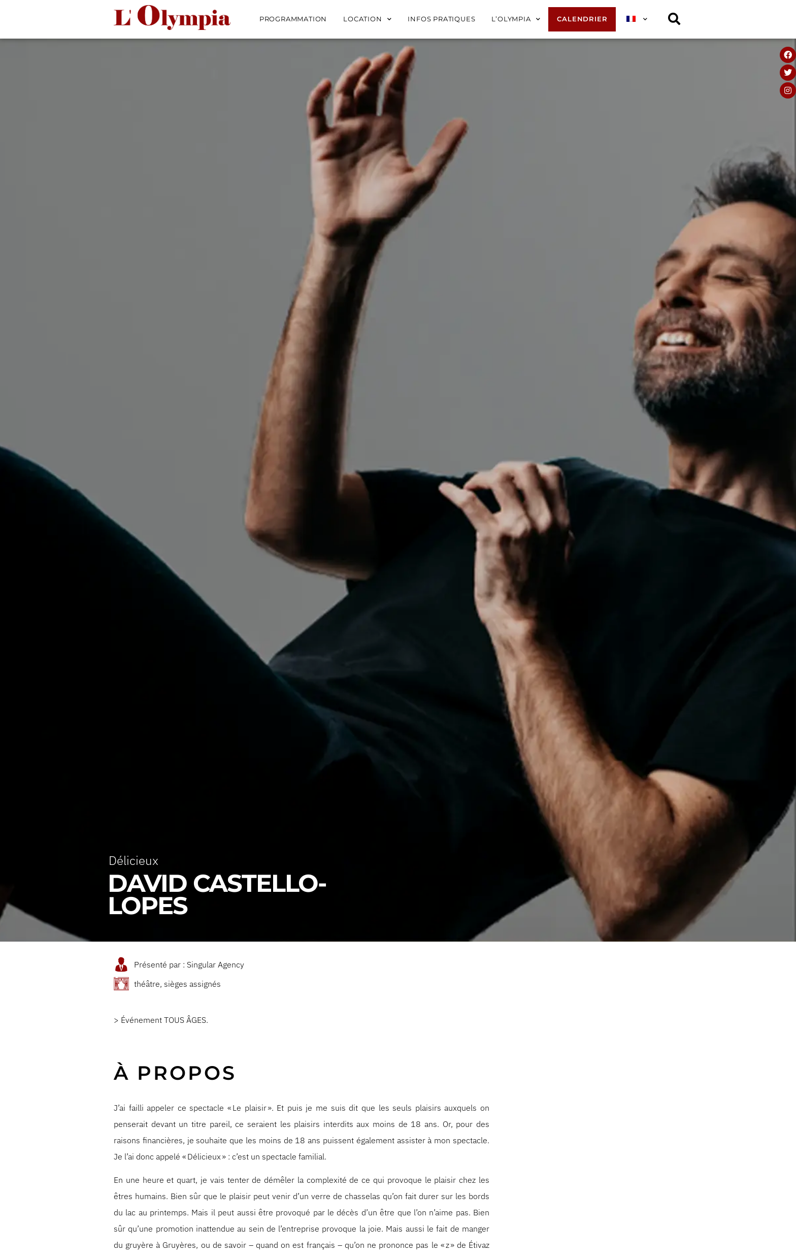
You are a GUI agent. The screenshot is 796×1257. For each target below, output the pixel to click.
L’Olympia (515, 19)
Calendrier (582, 19)
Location (367, 19)
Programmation (293, 19)
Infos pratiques (441, 19)
